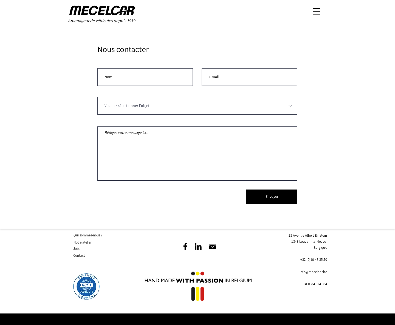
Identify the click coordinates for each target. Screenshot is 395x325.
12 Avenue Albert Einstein (308, 235)
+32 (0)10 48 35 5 (312, 259)
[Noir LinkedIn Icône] (198, 246)
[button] (316, 11)
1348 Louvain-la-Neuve (308, 241)
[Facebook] (185, 246)
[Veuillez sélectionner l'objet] (197, 106)
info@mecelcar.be (313, 272)
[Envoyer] (271, 197)
